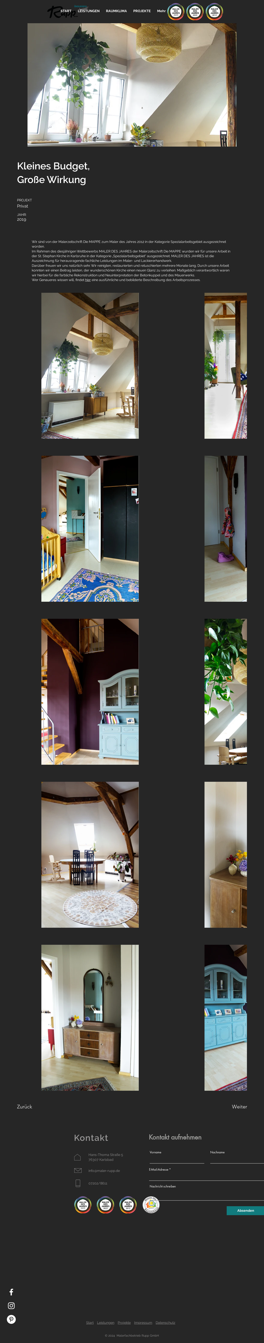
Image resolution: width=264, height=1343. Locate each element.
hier (88, 280)
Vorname (155, 1152)
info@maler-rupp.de (104, 1171)
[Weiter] (233, 1106)
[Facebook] (11, 1292)
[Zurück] (32, 1106)
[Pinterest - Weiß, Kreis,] (11, 1319)
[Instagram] (11, 1305)
